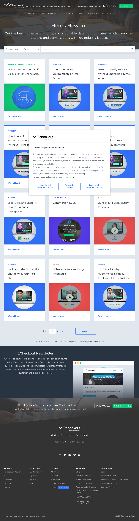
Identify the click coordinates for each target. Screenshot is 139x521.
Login (103, 472)
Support (90, 6)
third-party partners (89, 158)
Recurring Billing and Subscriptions (84, 502)
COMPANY (58, 6)
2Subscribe (8, 479)
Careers (60, 487)
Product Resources (83, 479)
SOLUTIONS (40, 6)
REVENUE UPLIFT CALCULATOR (99, 14)
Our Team (55, 476)
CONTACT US (106, 468)
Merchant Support (108, 476)
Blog (78, 472)
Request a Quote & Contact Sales (114, 479)
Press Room (55, 479)
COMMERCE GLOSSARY (73, 14)
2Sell (5, 476)
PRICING (67, 6)
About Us (55, 472)
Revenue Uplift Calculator (86, 487)
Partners (98, 6)
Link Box (24, 90)
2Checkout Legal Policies (13, 516)
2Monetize (8, 483)
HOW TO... (32, 14)
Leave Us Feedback (108, 487)
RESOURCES (81, 468)
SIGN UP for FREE (126, 6)
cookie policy (67, 177)
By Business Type (37, 472)
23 (61, 331)
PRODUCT (30, 6)
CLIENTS (49, 6)
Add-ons (7, 487)
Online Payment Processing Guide (87, 491)
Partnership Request (109, 483)
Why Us (33, 483)
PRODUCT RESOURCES (50, 14)
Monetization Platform (13, 472)
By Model (33, 476)
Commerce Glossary (84, 483)
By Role (33, 479)
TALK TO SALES (112, 6)
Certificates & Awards (59, 483)
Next (86, 331)
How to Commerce (83, 476)
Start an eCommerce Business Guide (84, 497)
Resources (82, 6)
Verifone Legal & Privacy (35, 516)
